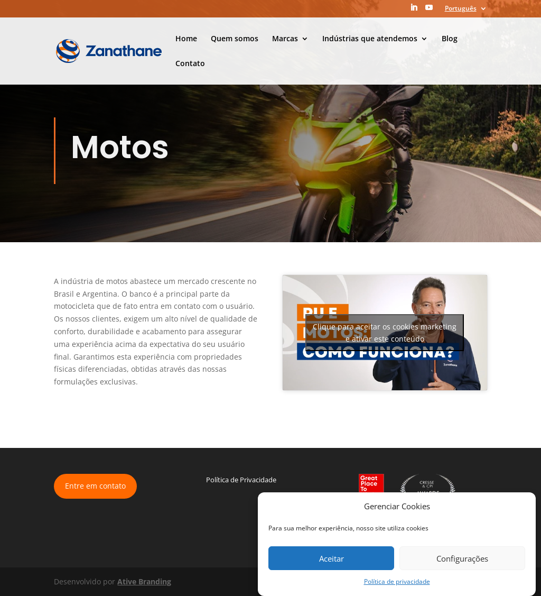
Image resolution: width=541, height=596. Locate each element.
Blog (450, 39)
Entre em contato (95, 486)
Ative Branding (144, 581)
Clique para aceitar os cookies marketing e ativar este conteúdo (384, 333)
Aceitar (331, 558)
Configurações (462, 558)
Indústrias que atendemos (369, 39)
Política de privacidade (397, 581)
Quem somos (234, 39)
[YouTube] (429, 10)
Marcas (285, 39)
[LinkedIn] (413, 10)
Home (186, 39)
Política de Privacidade (241, 479)
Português (461, 9)
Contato (190, 64)
